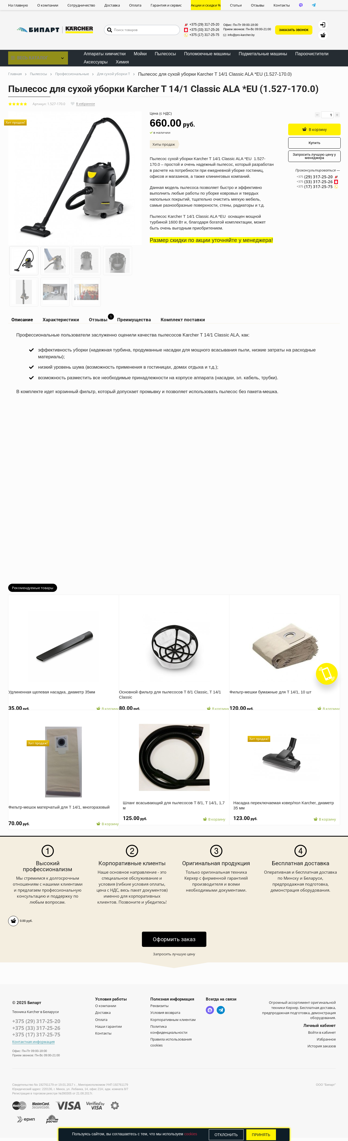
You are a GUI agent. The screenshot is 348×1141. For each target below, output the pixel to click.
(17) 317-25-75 (317, 187)
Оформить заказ (174, 941)
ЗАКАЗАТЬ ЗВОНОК (294, 30)
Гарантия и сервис (166, 5)
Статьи (236, 5)
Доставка (112, 5)
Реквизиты (159, 1008)
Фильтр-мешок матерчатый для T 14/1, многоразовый (62, 805)
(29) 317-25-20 (317, 177)
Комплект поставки (179, 320)
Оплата (135, 5)
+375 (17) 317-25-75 (36, 1037)
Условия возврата (165, 1015)
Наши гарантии (108, 1028)
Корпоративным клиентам (173, 1022)
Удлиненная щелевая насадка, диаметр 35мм (55, 690)
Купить (313, 143)
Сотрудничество (81, 5)
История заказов (321, 1048)
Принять (261, 1135)
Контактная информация (33, 1045)
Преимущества (131, 320)
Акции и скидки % (206, 5)
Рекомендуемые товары (32, 590)
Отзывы (257, 5)
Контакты (282, 5)
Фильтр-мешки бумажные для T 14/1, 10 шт (274, 690)
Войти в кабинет (322, 1034)
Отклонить (226, 1135)
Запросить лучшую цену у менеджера (313, 156)
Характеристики (59, 320)
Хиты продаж (164, 144)
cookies (190, 1134)
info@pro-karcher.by (238, 34)
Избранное (326, 1041)
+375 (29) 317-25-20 (36, 1024)
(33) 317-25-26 (317, 182)
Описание (21, 320)
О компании (47, 5)
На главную (18, 5)
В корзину (313, 129)
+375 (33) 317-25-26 (36, 1031)
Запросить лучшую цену (174, 956)
